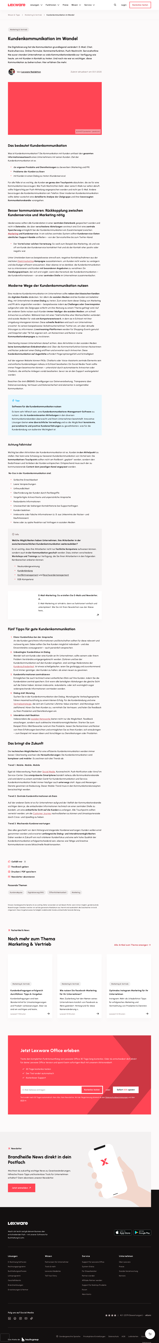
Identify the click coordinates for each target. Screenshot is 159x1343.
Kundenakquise (16, 892)
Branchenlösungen (15, 1285)
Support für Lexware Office (93, 1262)
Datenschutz (113, 1336)
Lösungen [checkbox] (12, 1256)
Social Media (48, 771)
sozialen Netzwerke (41, 719)
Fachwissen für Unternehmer (57, 1262)
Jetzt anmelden (20, 1188)
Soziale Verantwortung (128, 1271)
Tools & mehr (50, 1267)
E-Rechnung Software (17, 1262)
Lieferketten (133, 1336)
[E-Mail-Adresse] (62, 1090)
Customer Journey (42, 813)
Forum (84, 1290)
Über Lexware (124, 1262)
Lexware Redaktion (31, 72)
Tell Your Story (51, 1276)
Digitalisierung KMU (36, 892)
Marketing (76, 892)
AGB (22, 1100)
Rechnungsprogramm (16, 1267)
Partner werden (88, 1276)
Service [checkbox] (86, 1256)
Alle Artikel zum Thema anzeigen (131, 945)
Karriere (122, 1276)
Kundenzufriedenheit (24, 666)
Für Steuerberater (89, 1271)
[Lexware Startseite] (16, 5)
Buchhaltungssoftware (17, 1271)
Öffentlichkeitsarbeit (57, 892)
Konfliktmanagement (28, 575)
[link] (18, 1223)
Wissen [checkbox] (48, 1256)
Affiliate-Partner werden (92, 1280)
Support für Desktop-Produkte (94, 1285)
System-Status (88, 1267)
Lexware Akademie (53, 1271)
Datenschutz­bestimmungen (116, 1097)
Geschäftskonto (14, 1280)
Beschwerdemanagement (56, 575)
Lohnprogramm (14, 1276)
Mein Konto (86, 1294)
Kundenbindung (25, 570)
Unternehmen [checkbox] (126, 1256)
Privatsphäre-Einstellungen (94, 1336)
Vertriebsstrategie (22, 704)
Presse (121, 1267)
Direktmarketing (26, 261)
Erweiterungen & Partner (18, 1290)
